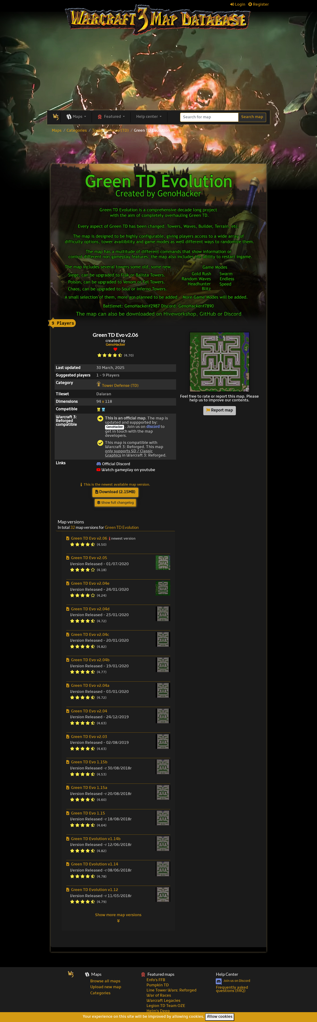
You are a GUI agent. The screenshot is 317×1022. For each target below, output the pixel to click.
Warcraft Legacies (163, 1001)
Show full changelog (115, 503)
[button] (76, 117)
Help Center (227, 974)
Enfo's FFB (156, 980)
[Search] (209, 117)
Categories (77, 130)
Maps (56, 130)
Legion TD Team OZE (166, 1006)
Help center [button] (147, 117)
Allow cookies (219, 1016)
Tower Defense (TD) (110, 130)
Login (237, 4)
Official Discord (113, 464)
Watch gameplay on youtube (125, 470)
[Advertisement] (158, 149)
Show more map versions (118, 918)
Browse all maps (105, 981)
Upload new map (105, 987)
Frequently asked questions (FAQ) (232, 989)
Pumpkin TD (158, 985)
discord (153, 427)
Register (258, 4)
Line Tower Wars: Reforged (171, 990)
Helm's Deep (158, 1011)
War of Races (159, 995)
